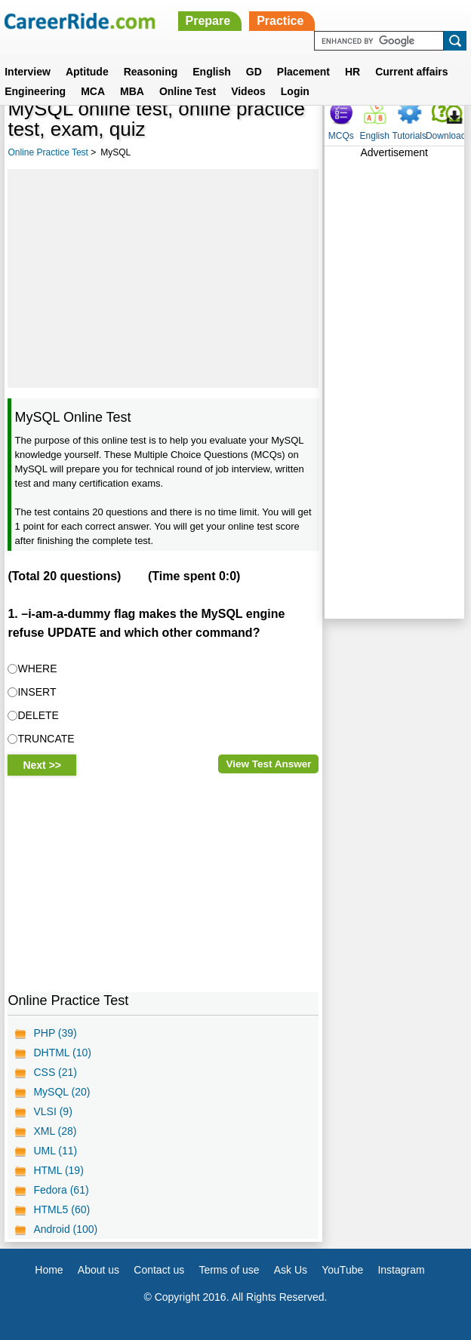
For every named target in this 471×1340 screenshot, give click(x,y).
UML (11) (55, 1151)
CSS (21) (55, 1072)
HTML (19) (58, 1170)
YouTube (342, 1270)
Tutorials (409, 136)
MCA (93, 91)
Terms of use (229, 1270)
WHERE (37, 668)
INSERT (36, 692)
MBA (132, 91)
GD (254, 72)
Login (295, 91)
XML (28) (54, 1131)
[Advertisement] (163, 278)
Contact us (159, 1270)
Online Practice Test (48, 152)
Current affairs (411, 72)
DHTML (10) (62, 1052)
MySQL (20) (61, 1092)
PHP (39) (54, 1033)
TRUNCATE (45, 739)
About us (98, 1270)
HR (352, 72)
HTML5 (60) (61, 1209)
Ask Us (290, 1270)
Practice (280, 20)
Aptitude (87, 72)
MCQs (341, 136)
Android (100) (65, 1229)
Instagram (400, 1270)
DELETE (37, 715)
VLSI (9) (52, 1111)
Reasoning (151, 72)
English (211, 72)
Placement (303, 72)
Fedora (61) (60, 1190)
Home (49, 1270)
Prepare (208, 20)
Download (446, 136)
